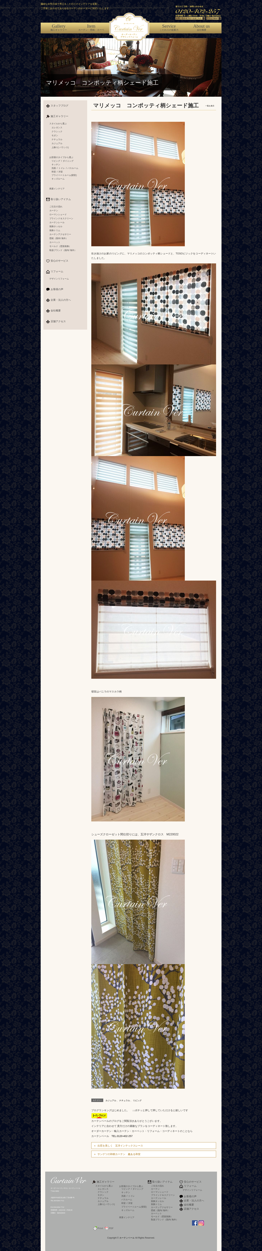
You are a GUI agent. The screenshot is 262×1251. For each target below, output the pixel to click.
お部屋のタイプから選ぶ (61, 157)
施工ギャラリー (58, 27)
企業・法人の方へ (61, 299)
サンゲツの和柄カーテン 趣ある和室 (118, 1154)
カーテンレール (57, 222)
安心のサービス (59, 260)
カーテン (53, 210)
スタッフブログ (59, 105)
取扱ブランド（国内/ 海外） (63, 250)
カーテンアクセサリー (60, 234)
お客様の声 (57, 289)
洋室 (60, 171)
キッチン (56, 164)
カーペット (54, 242)
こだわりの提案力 (169, 27)
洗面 (54, 168)
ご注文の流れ (55, 206)
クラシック (57, 131)
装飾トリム (54, 230)
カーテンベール (127, 1238)
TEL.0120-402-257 (122, 1136)
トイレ (61, 168)
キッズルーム (58, 179)
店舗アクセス (58, 321)
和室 (54, 171)
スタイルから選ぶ (58, 123)
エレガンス (57, 127)
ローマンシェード (58, 214)
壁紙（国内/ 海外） (58, 238)
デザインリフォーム (59, 278)
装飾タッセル (55, 226)
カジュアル (110, 1100)
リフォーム (57, 271)
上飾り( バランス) (60, 147)
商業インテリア (57, 188)
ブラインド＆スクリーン (61, 218)
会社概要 (201, 27)
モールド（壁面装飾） (60, 246)
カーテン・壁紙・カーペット (91, 29)
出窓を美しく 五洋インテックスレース (120, 1145)
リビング (137, 1100)
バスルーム (72, 168)
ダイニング (68, 161)
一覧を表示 (209, 106)
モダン (55, 135)
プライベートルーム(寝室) (64, 175)
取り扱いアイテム (61, 199)
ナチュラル (124, 1100)
